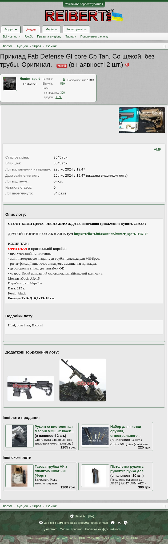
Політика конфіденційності (103, 529)
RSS (125, 523)
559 (62, 83)
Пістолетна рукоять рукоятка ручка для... (128, 468)
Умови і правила (71, 529)
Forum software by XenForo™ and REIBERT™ (84, 538)
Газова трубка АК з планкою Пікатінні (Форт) (51, 470)
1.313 (90, 80)
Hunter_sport (30, 79)
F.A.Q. (29, 36)
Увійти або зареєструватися (84, 4)
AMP (157, 149)
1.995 (58, 97)
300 (62, 92)
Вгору (119, 523)
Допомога (50, 529)
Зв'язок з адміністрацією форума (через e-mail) (76, 522)
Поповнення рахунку (94, 36)
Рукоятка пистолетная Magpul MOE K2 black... (54, 429)
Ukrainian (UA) (84, 516)
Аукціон (31, 29)
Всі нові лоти (11, 36)
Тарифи (71, 36)
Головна (113, 523)
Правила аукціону (49, 36)
